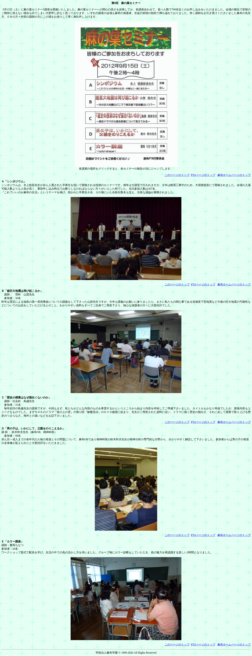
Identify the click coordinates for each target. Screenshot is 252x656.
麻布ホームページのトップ (234, 175)
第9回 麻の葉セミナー (126, 3)
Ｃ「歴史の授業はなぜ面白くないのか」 (26, 397)
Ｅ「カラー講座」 (12, 541)
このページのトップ (177, 175)
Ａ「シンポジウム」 (13, 181)
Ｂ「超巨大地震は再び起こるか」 (22, 290)
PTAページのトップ (203, 175)
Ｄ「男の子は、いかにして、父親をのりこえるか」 (33, 428)
